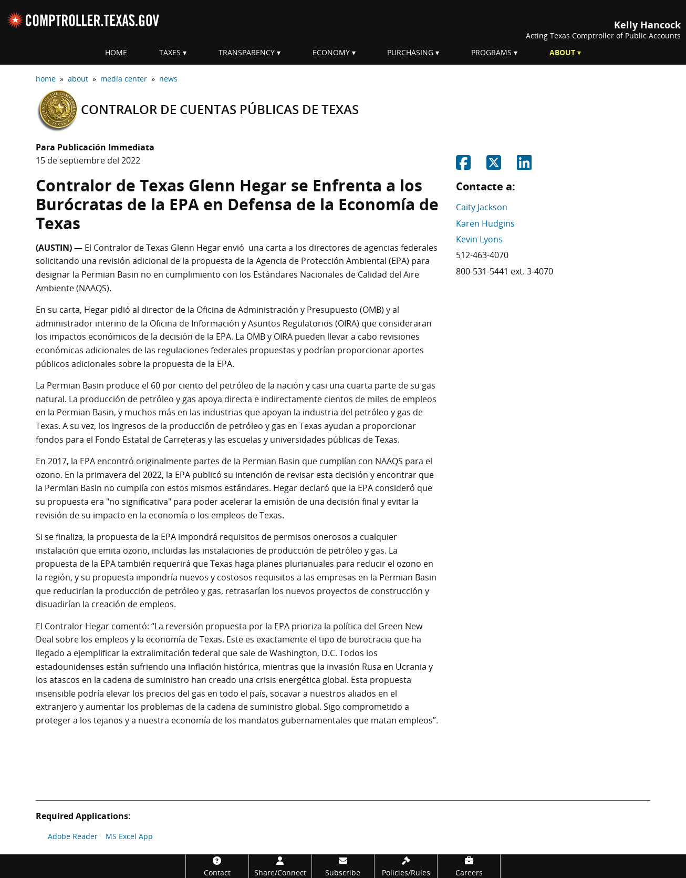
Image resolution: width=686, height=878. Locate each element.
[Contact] (217, 866)
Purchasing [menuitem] (410, 52)
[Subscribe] (343, 866)
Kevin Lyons (479, 239)
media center (123, 79)
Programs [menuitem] (491, 52)
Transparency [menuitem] (247, 52)
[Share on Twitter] (493, 165)
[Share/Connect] (280, 866)
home (46, 79)
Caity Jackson (481, 207)
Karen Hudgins (485, 223)
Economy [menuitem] (331, 52)
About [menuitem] (562, 52)
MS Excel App (129, 836)
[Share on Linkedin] (524, 165)
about (78, 79)
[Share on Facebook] (463, 165)
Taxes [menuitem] (170, 52)
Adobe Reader (73, 836)
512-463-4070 (482, 255)
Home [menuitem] (116, 52)
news (168, 79)
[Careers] (469, 866)
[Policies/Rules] (406, 866)
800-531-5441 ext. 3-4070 (504, 271)
